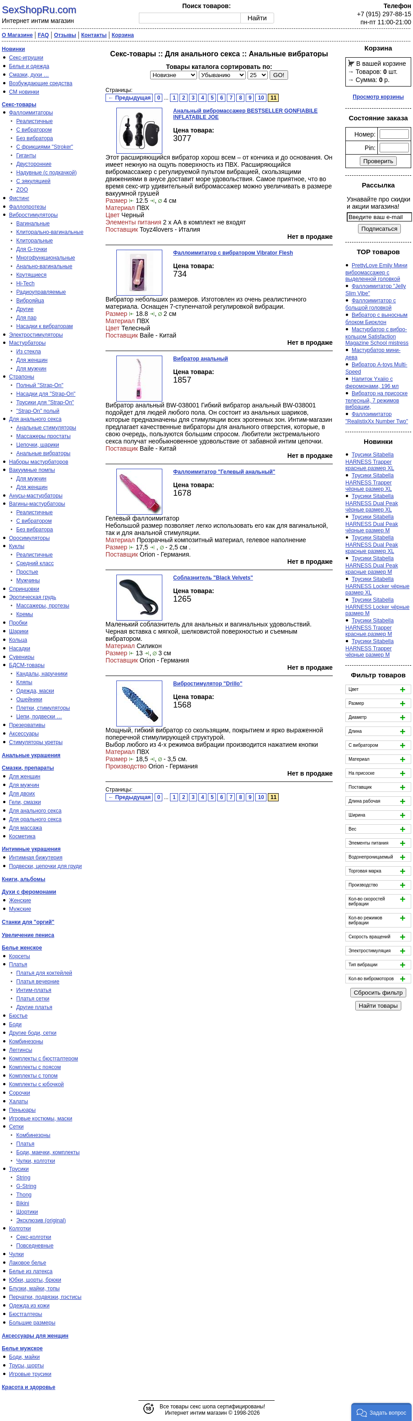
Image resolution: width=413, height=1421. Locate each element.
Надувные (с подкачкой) (46, 172)
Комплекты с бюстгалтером (43, 1058)
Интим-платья (33, 990)
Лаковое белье (27, 1263)
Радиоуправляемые (41, 292)
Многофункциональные (45, 258)
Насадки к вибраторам (44, 326)
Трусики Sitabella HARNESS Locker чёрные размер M (377, 607)
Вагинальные (33, 223)
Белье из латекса (30, 1271)
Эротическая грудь (32, 597)
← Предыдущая (129, 98)
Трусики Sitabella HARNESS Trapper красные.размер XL (369, 461)
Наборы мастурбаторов (38, 462)
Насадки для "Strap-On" (45, 394)
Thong (24, 1195)
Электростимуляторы (36, 335)
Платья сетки (32, 999)
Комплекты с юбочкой (36, 1084)
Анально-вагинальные (44, 266)
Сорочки (19, 1093)
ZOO (22, 190)
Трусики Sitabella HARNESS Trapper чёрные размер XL (369, 482)
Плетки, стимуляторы (43, 708)
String (23, 1177)
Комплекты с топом (33, 1076)
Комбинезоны (26, 1041)
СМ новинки (24, 92)
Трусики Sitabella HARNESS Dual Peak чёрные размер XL (371, 503)
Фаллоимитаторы (31, 113)
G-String (26, 1186)
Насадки (19, 648)
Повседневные (35, 1246)
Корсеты (19, 956)
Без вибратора (34, 138)
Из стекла (28, 351)
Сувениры (21, 657)
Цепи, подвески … (39, 716)
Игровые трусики (30, 1374)
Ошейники (29, 699)
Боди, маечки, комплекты (48, 1152)
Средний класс (35, 563)
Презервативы (27, 725)
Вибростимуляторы (33, 215)
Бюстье (18, 1016)
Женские (20, 900)
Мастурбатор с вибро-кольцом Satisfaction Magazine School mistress (376, 336)
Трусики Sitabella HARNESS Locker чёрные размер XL (377, 586)
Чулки (16, 1254)
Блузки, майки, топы (34, 1288)
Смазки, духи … (29, 75)
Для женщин (32, 360)
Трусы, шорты (26, 1365)
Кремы (24, 614)
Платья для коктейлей (44, 973)
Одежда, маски (35, 691)
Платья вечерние (38, 981)
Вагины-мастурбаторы (37, 504)
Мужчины (28, 580)
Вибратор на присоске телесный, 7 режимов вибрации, (376, 400)
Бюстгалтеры (25, 1314)
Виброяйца (30, 300)
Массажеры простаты (43, 436)
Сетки (16, 1127)
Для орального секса (35, 819)
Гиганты (26, 155)
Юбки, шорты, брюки (35, 1280)
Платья (18, 964)
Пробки (18, 623)
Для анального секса (35, 419)
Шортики (27, 1212)
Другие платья (34, 1007)
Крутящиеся (31, 275)
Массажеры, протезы (42, 606)
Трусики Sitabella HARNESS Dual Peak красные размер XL (371, 544)
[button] (381, 1412)
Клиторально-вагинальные (49, 232)
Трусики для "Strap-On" (45, 402)
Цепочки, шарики (37, 445)
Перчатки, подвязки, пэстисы (45, 1297)
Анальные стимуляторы (46, 428)
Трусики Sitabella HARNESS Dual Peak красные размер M (371, 565)
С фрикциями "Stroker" (44, 147)
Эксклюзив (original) (41, 1220)
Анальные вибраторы (43, 453)
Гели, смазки (25, 802)
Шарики (18, 631)
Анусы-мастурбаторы (36, 496)
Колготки (20, 1228)
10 (261, 98)
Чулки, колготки (35, 1161)
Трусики (19, 1169)
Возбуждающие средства (40, 83)
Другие (24, 309)
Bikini (22, 1203)
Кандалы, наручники (42, 674)
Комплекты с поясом (35, 1067)
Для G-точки (31, 249)
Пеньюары (22, 1110)
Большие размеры (32, 1323)
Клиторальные (34, 241)
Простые (27, 572)
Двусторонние (33, 164)
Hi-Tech (25, 283)
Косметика (22, 836)
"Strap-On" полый (38, 411)
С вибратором (34, 130)
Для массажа (25, 828)
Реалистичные (34, 121)
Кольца (18, 640)
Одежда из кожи (29, 1305)
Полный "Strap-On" (40, 385)
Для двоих (22, 793)
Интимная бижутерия (35, 857)
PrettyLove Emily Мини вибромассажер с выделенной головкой (376, 272)
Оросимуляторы (29, 538)
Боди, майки (24, 1357)
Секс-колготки (33, 1237)
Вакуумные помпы (32, 470)
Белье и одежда (29, 66)
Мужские (20, 909)
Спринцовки (24, 589)
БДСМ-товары (27, 665)
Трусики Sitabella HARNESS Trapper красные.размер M (369, 627)
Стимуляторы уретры (36, 742)
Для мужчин (31, 369)
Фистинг (19, 198)
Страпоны (21, 377)
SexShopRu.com (39, 9)
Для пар (26, 318)
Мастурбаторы (27, 343)
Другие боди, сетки (32, 1033)
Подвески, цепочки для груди (45, 866)
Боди (15, 1024)
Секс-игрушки (26, 58)
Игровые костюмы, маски (40, 1118)
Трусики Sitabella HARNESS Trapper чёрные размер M (369, 648)
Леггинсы (20, 1050)
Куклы (16, 546)
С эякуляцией (33, 181)
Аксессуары (24, 734)
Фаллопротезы (27, 207)
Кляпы (24, 682)
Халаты (18, 1101)
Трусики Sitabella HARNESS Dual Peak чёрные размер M (371, 524)
